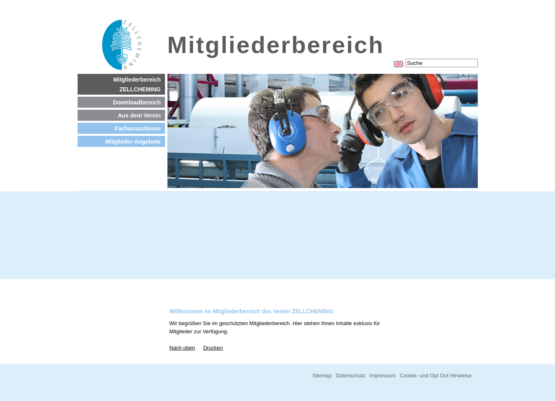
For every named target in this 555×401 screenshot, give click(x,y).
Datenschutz (350, 375)
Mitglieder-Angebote (132, 141)
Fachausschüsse (138, 128)
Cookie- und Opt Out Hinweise (436, 375)
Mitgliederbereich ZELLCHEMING (137, 84)
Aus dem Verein (139, 115)
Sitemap (322, 375)
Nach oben (182, 348)
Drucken (213, 348)
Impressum (383, 375)
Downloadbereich (137, 102)
